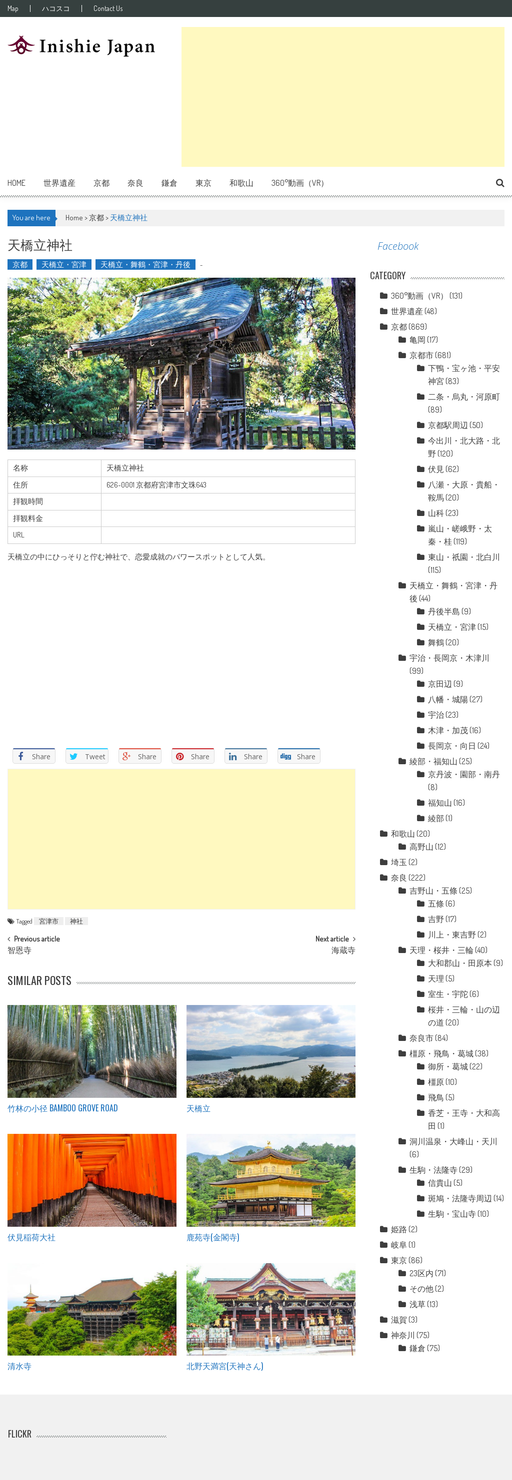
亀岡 (418, 340)
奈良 (136, 183)
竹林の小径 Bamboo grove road (63, 1108)
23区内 (422, 1273)
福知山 (440, 803)
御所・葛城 (448, 1066)
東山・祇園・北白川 (464, 557)
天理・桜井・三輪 (442, 950)
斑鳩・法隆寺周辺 (460, 1198)
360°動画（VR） (300, 183)
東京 (204, 183)
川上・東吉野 (452, 935)
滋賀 (399, 1320)
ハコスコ (56, 8)
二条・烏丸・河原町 (464, 397)
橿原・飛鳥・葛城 (442, 1053)
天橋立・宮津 (64, 264)
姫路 (399, 1229)
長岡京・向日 (452, 746)
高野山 (422, 847)
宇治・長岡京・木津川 (450, 658)
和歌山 (242, 183)
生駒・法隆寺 (434, 1170)
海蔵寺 (344, 951)
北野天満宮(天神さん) (224, 1366)
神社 (76, 921)
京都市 (422, 355)
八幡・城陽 (448, 699)
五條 (436, 904)
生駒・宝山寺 (452, 1214)
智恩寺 (20, 951)
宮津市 (48, 921)
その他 (422, 1289)
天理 (436, 979)
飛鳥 (436, 1097)
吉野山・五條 (434, 891)
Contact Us (108, 8)
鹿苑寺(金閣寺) (212, 1237)
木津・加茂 (448, 730)
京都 (102, 183)
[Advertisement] (343, 97)
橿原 (436, 1082)
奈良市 (422, 1038)
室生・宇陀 (448, 994)
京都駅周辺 (448, 425)
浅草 (418, 1304)
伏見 (436, 469)
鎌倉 (170, 183)
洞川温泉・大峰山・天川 (454, 1141)
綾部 (436, 818)
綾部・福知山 (434, 761)
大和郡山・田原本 (460, 963)
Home (17, 183)
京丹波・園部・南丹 (464, 774)
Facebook (398, 246)
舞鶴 (436, 642)
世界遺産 (60, 183)
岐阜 (399, 1245)
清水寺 (20, 1366)
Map (13, 8)
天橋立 (198, 1108)
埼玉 (399, 862)
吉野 (436, 919)
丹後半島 (444, 611)
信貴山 (440, 1183)
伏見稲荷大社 (32, 1237)
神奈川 (403, 1335)
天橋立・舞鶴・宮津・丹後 (145, 264)
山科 (436, 513)
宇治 (436, 715)
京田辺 (440, 684)
